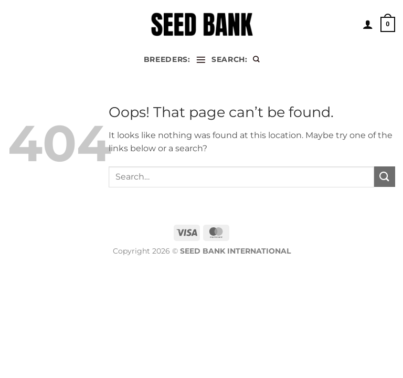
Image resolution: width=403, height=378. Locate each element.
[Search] (256, 59)
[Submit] (384, 176)
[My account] (368, 24)
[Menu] (201, 59)
